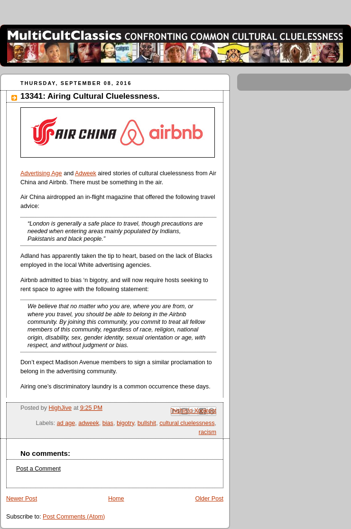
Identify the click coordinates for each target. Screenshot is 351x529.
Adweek (85, 173)
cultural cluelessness (186, 423)
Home (116, 498)
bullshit (147, 423)
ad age (66, 423)
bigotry (125, 423)
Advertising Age (41, 173)
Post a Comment (38, 468)
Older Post (209, 498)
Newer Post (21, 498)
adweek (88, 423)
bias (107, 423)
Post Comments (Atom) (74, 516)
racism (207, 432)
